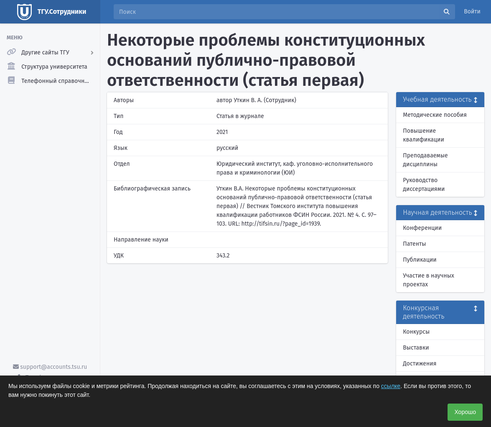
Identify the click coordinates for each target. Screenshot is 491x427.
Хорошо (465, 412)
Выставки (416, 347)
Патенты (414, 243)
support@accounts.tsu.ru (50, 366)
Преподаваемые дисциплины (425, 160)
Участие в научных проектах (428, 280)
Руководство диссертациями (424, 185)
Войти (472, 11)
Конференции (422, 228)
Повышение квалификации (423, 135)
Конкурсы (416, 331)
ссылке (390, 386)
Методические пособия (435, 114)
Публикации (419, 259)
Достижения (419, 363)
